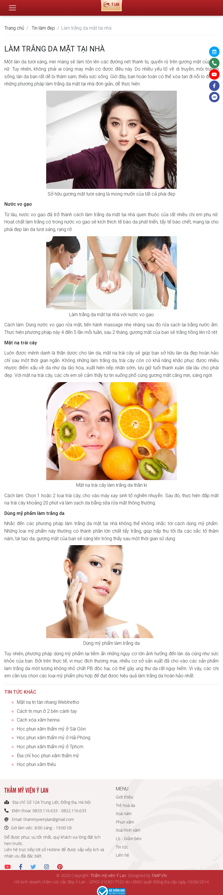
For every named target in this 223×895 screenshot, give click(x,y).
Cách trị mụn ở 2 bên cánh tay (47, 711)
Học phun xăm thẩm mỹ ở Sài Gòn (51, 729)
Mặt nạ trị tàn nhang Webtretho (48, 702)
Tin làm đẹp (43, 28)
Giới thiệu (124, 797)
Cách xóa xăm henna (38, 720)
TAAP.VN (159, 875)
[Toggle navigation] (12, 5)
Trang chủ (14, 28)
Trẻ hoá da (125, 805)
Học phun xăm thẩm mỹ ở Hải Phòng (53, 737)
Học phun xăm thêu (36, 764)
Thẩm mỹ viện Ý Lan (108, 875)
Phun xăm (125, 822)
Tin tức (122, 847)
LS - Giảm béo (128, 838)
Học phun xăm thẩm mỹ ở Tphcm (50, 746)
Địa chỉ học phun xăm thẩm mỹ (48, 755)
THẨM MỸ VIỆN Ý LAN (191, 789)
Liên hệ (122, 855)
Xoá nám (124, 813)
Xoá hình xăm (128, 830)
